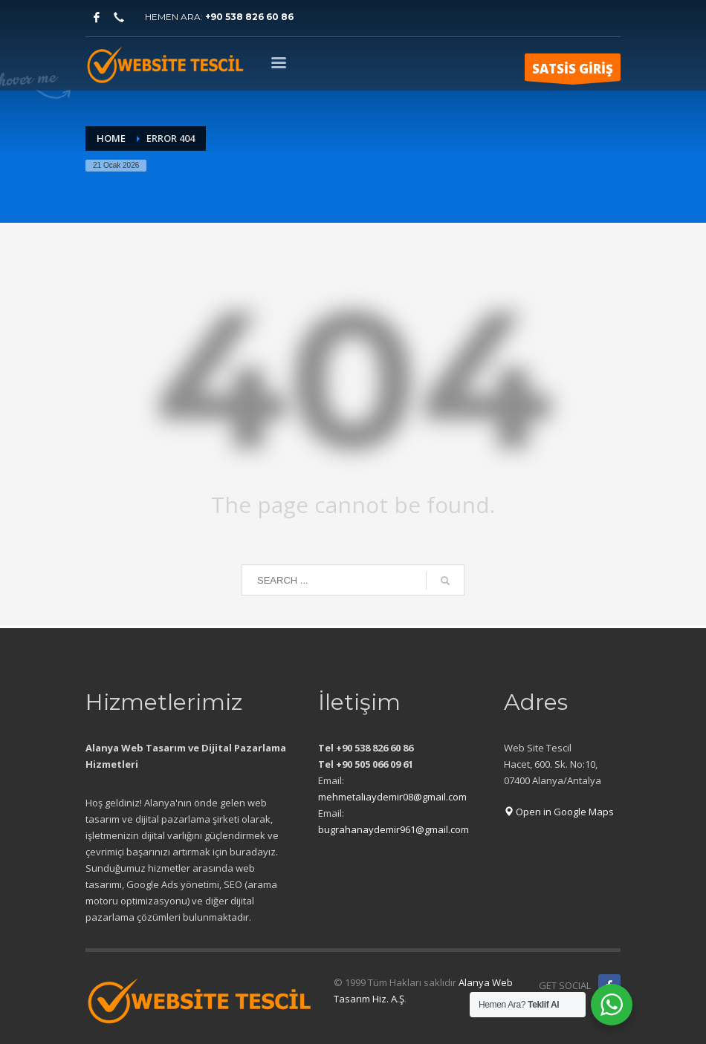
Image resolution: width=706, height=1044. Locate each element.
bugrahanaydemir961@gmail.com (393, 829)
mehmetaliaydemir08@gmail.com (392, 796)
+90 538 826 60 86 (249, 16)
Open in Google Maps (559, 811)
